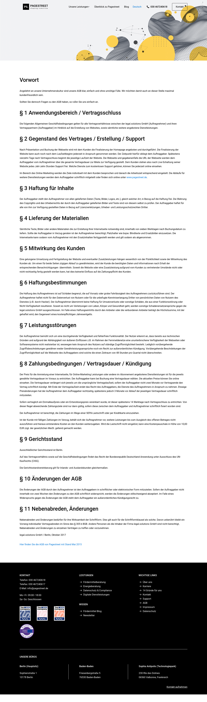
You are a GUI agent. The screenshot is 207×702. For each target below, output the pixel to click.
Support (147, 598)
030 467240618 (158, 9)
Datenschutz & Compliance (97, 590)
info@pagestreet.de (37, 588)
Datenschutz (149, 611)
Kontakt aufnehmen (177, 687)
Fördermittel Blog (92, 611)
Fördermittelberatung (94, 582)
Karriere (147, 586)
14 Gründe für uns (152, 590)
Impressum (149, 607)
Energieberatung (92, 586)
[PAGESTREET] (35, 9)
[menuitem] (79, 9)
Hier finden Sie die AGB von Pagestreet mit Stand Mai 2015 (51, 544)
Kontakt (147, 594)
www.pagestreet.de (136, 177)
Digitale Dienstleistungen (96, 594)
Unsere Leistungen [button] (79, 9)
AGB (145, 603)
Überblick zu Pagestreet (106, 9)
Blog (126, 9)
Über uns (147, 582)
